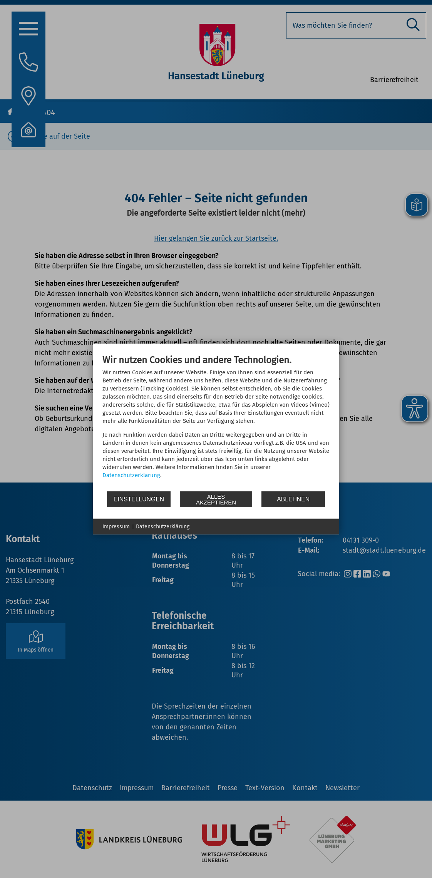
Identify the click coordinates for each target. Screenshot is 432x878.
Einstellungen (139, 499)
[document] (216, 422)
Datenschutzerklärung (131, 475)
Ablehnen (293, 499)
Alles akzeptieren (216, 499)
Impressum (116, 526)
